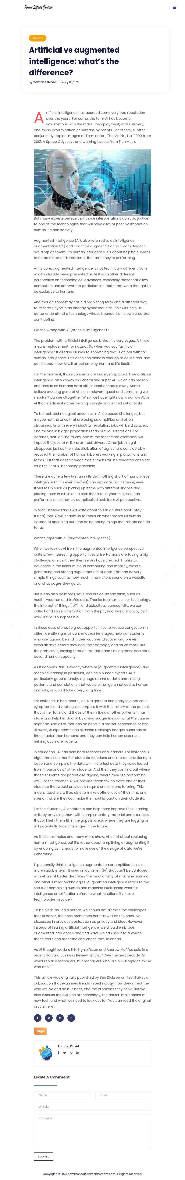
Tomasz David (44, 82)
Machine (38, 38)
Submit (43, 1156)
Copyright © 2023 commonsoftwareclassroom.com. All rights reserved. (92, 1174)
